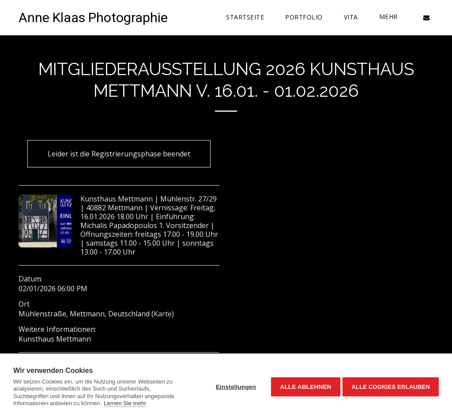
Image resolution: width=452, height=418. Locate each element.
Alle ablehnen (303, 386)
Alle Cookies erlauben (390, 386)
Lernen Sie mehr (125, 403)
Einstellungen (234, 386)
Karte (163, 314)
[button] (426, 17)
